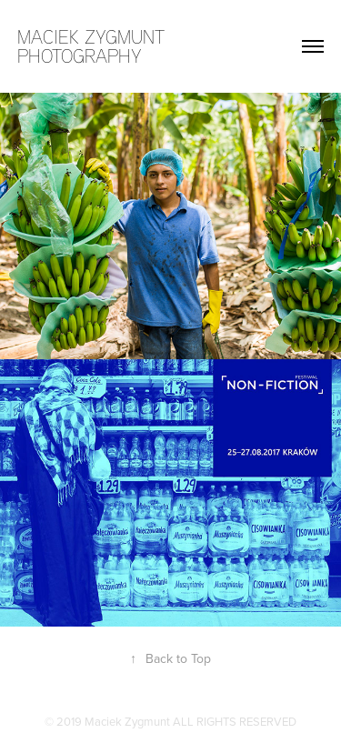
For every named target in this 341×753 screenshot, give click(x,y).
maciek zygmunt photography (93, 46)
